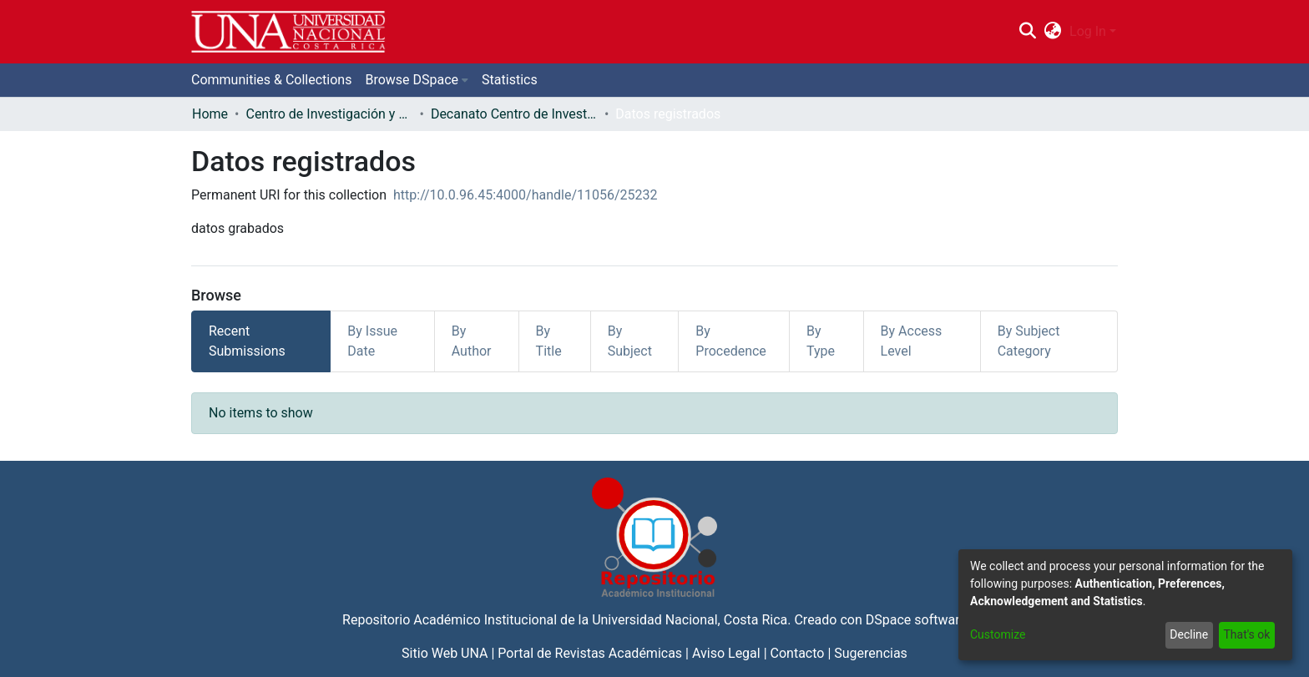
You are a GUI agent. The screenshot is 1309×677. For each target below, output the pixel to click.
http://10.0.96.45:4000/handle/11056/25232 (525, 195)
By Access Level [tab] (912, 341)
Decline (1189, 634)
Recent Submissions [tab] (247, 341)
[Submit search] (1027, 32)
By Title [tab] (549, 341)
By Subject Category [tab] (1029, 341)
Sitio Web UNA (445, 653)
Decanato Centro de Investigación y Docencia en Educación (514, 114)
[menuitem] (1053, 32)
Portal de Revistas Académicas (590, 653)
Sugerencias (870, 653)
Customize (997, 634)
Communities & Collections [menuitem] (271, 80)
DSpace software (916, 620)
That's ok (1246, 634)
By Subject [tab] (630, 341)
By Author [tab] (472, 341)
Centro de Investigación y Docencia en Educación (328, 114)
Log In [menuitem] (1087, 31)
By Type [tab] (820, 341)
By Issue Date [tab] (372, 341)
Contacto (798, 653)
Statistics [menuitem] (510, 80)
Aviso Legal (726, 653)
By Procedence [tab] (730, 341)
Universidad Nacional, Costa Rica (689, 620)
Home (210, 114)
